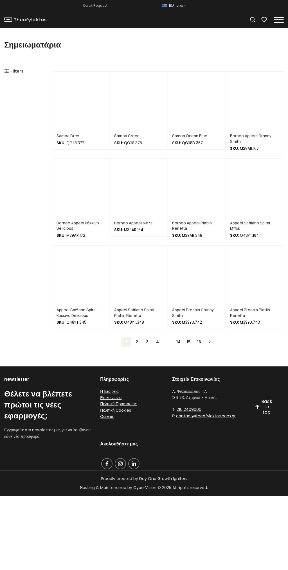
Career (107, 416)
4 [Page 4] (157, 341)
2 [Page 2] (137, 341)
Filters (16, 71)
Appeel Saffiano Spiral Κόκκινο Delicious (77, 312)
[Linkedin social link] (134, 463)
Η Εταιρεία (109, 391)
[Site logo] (25, 19)
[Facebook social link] (106, 463)
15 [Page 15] (189, 341)
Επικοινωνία (111, 397)
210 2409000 (189, 409)
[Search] (252, 19)
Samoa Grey (68, 135)
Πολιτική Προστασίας (118, 403)
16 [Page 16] (199, 341)
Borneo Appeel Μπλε (133, 222)
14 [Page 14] (178, 341)
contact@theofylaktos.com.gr (206, 415)
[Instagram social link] (120, 463)
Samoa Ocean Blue (189, 135)
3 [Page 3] (147, 341)
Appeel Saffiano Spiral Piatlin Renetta (134, 312)
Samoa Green (127, 135)
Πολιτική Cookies (115, 410)
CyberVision (144, 487)
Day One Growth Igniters (163, 478)
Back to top (263, 406)
